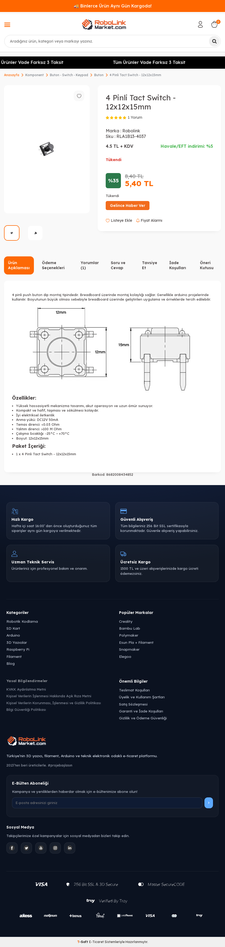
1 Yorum (135, 117)
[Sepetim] (214, 24)
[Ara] (214, 41)
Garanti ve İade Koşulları (141, 711)
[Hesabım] (200, 24)
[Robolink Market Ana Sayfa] (112, 742)
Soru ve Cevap (118, 265)
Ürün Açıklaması (19, 265)
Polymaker (128, 635)
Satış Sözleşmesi (133, 704)
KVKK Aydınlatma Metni (26, 689)
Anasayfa (11, 75)
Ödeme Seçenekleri (53, 265)
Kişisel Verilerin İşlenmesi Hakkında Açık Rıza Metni (48, 696)
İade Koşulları (177, 265)
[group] (47, 149)
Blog (10, 663)
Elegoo (125, 656)
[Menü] (7, 25)
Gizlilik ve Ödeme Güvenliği (143, 718)
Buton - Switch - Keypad (69, 75)
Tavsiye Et (149, 265)
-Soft (83, 942)
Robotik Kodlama (22, 621)
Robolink (131, 130)
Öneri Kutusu (207, 265)
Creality (125, 621)
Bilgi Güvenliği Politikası (26, 709)
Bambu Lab (129, 628)
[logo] (104, 24)
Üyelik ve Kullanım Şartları (142, 697)
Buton (99, 75)
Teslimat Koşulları (134, 690)
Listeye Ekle (119, 220)
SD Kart (13, 628)
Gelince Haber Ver (127, 205)
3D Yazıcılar (16, 642)
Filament (14, 656)
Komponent (34, 75)
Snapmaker (129, 649)
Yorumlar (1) (90, 265)
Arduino (13, 635)
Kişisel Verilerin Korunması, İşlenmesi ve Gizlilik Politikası (53, 703)
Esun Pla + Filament (136, 642)
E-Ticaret (96, 942)
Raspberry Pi (17, 649)
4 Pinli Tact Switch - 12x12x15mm (135, 75)
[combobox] (112, 41)
